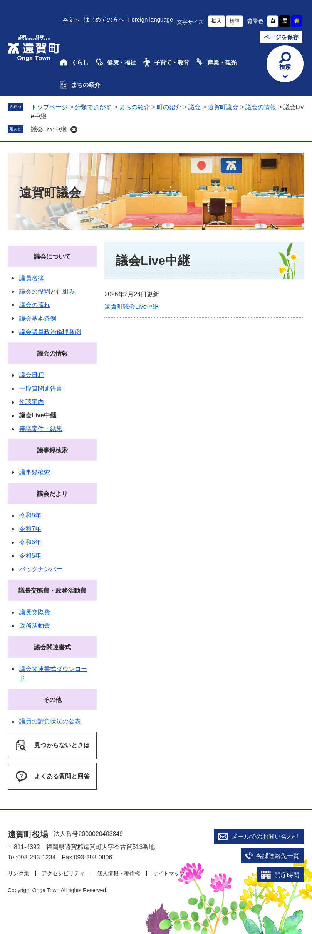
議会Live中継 (49, 129)
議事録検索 (52, 450)
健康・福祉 (121, 62)
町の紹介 (169, 107)
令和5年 (30, 555)
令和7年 (30, 528)
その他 (52, 699)
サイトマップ (169, 873)
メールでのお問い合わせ (265, 836)
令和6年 (30, 542)
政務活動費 (34, 625)
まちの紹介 (85, 84)
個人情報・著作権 (118, 873)
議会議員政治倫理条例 (50, 332)
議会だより (52, 493)
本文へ (71, 19)
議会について (52, 256)
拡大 (216, 21)
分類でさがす (93, 107)
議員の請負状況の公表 (50, 721)
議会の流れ (34, 305)
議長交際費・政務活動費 (52, 590)
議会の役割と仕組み (47, 291)
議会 (194, 107)
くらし (80, 62)
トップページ (49, 107)
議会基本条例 (37, 318)
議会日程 (31, 375)
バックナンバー (40, 569)
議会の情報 (260, 107)
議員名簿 (31, 278)
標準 (235, 21)
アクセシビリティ (63, 873)
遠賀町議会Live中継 (131, 306)
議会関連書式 (52, 647)
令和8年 (30, 515)
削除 (73, 129)
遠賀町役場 (28, 834)
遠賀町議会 (223, 107)
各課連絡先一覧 (277, 856)
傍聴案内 (31, 402)
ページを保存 (281, 37)
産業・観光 (222, 62)
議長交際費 (34, 612)
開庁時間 (287, 875)
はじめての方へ (104, 19)
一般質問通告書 (40, 388)
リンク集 (18, 873)
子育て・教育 (171, 62)
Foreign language (150, 19)
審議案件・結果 (40, 428)
